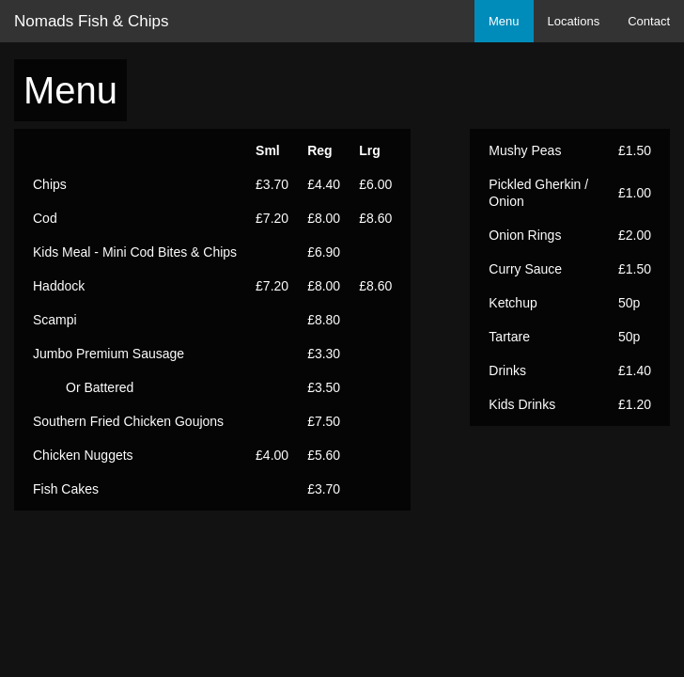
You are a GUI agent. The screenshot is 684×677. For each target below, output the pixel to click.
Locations (574, 21)
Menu (504, 21)
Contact (649, 21)
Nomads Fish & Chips (91, 21)
